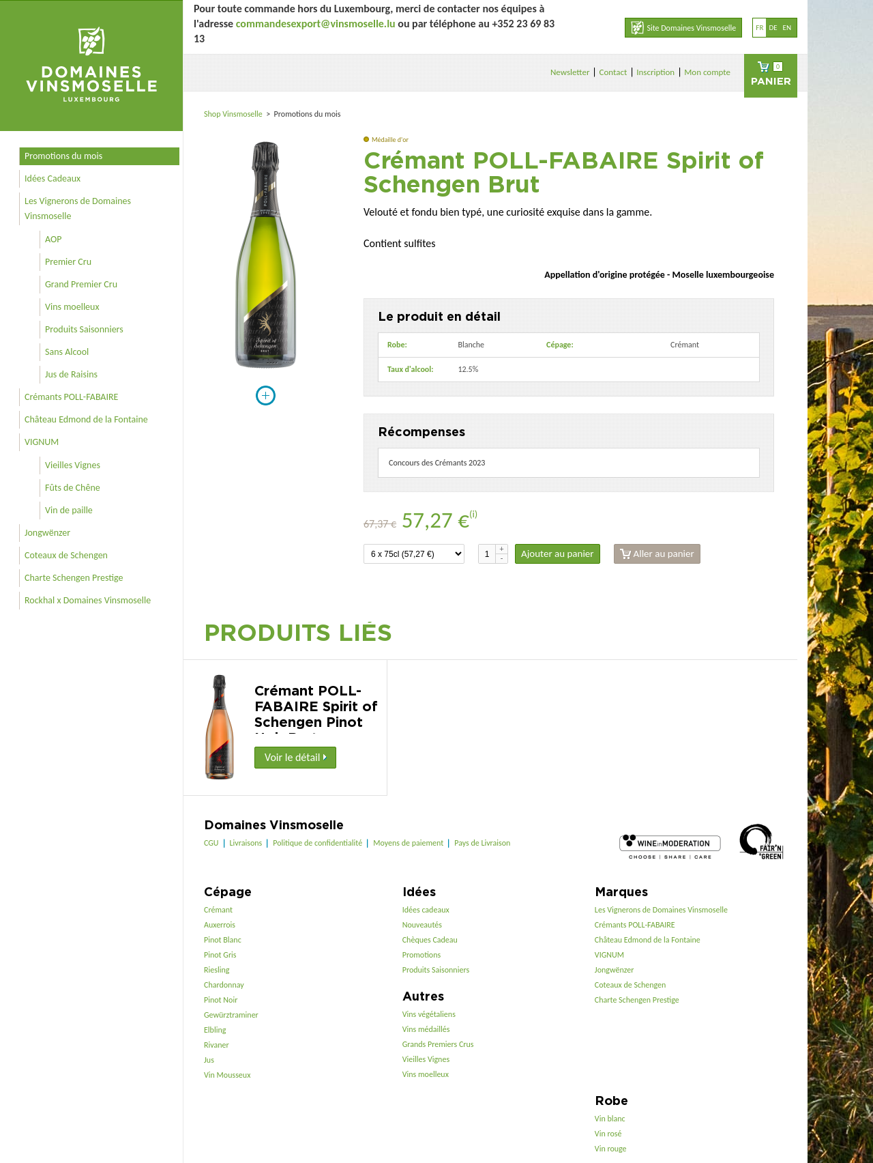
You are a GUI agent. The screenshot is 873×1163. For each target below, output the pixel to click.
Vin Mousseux (227, 1075)
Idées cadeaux (425, 910)
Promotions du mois (63, 156)
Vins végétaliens (429, 1014)
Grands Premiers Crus (438, 1044)
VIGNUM (42, 442)
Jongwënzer (47, 533)
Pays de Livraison (482, 843)
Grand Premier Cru (81, 284)
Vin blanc (610, 1118)
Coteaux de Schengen (66, 555)
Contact (613, 72)
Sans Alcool (67, 352)
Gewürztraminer (231, 1015)
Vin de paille (69, 510)
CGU (211, 843)
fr (759, 27)
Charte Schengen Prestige (74, 578)
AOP (53, 239)
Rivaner (216, 1045)
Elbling (215, 1030)
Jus (209, 1060)
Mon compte (707, 72)
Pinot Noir (220, 1000)
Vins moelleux (72, 307)
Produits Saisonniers (84, 329)
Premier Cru (68, 262)
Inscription (655, 72)
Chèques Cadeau (430, 940)
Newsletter (570, 72)
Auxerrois (219, 925)
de (773, 27)
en (787, 27)
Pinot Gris (220, 955)
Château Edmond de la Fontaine (86, 419)
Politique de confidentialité (317, 843)
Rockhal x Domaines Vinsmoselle (88, 600)
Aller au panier (657, 554)
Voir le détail (296, 757)
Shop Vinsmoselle (234, 114)
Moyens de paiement (408, 843)
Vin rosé (608, 1133)
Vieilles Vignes (72, 465)
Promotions (421, 955)
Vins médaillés (426, 1029)
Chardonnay (224, 985)
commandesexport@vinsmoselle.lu (316, 23)
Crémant (218, 910)
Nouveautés (422, 925)
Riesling (216, 970)
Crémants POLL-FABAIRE (71, 397)
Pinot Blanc (222, 940)
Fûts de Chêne (72, 487)
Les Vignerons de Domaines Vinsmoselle (78, 208)
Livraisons (246, 843)
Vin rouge (611, 1148)
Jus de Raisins (71, 374)
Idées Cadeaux (52, 178)
